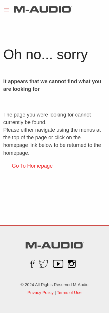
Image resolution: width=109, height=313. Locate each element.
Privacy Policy (41, 292)
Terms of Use (69, 292)
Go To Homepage (32, 166)
